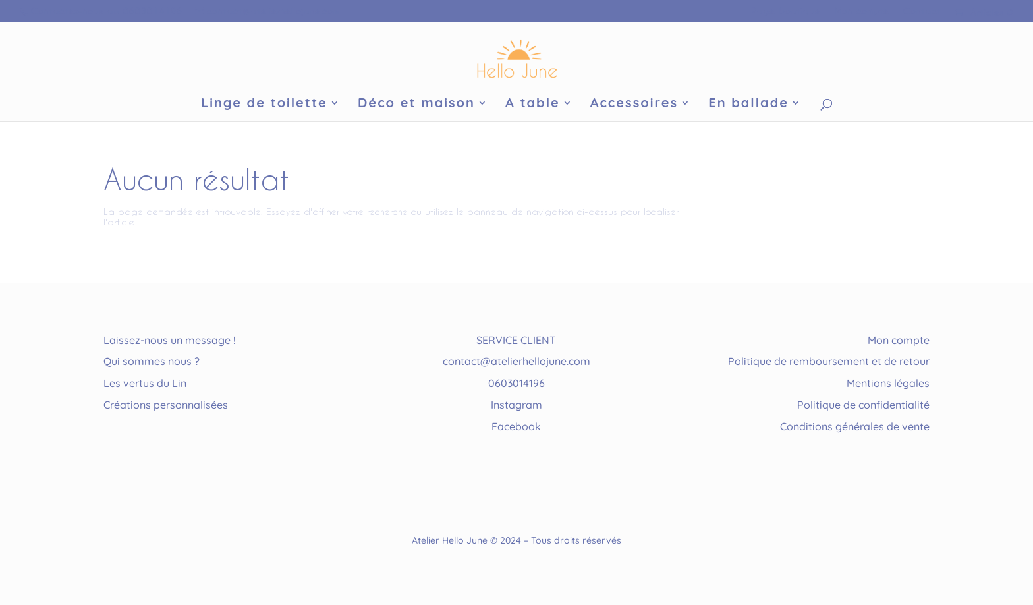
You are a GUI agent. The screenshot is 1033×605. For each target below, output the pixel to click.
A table (532, 104)
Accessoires (634, 104)
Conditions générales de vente (855, 426)
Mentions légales (888, 382)
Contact (922, 11)
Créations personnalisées (165, 404)
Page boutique (785, 11)
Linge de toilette (264, 104)
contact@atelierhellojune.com (516, 361)
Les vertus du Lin (144, 382)
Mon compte (861, 11)
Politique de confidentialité (863, 404)
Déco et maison (416, 104)
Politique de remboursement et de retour (829, 361)
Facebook (516, 426)
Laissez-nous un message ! (169, 340)
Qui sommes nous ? (151, 361)
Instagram (516, 404)
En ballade (748, 104)
